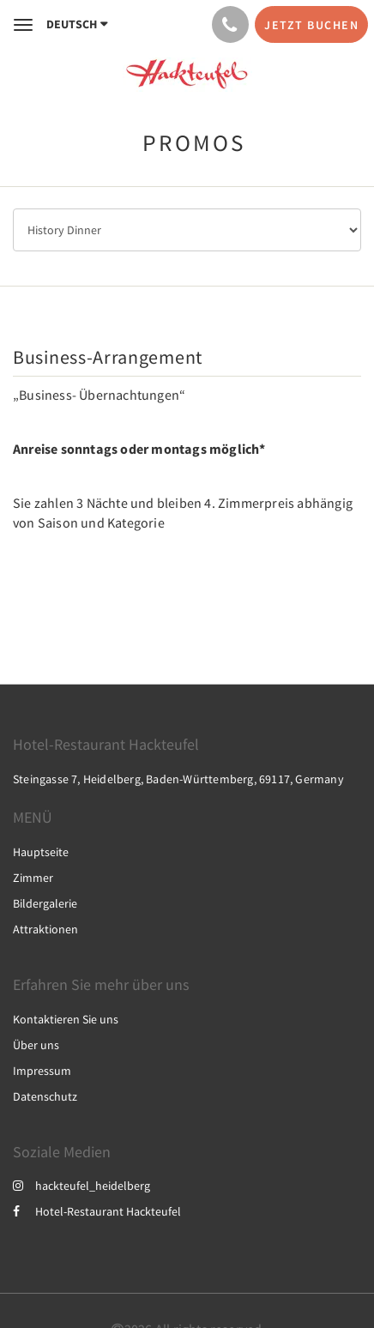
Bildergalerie (45, 903)
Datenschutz (45, 1096)
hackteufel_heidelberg (81, 1185)
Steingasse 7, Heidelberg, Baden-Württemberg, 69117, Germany (178, 779)
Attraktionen (45, 929)
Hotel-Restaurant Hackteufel (97, 1211)
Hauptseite (41, 852)
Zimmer (33, 877)
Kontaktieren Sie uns (65, 1019)
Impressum (42, 1070)
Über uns (36, 1045)
